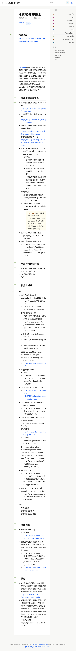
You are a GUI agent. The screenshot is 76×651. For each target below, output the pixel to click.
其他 (56, 60)
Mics (72, 30)
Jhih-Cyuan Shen (68, 39)
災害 (28, 23)
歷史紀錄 (21, 22)
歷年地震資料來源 (60, 50)
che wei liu (70, 36)
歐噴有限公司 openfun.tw (40, 644)
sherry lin (71, 23)
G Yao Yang (70, 42)
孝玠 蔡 (71, 27)
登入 (72, 3)
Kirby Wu (71, 14)
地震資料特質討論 (60, 53)
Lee (73, 17)
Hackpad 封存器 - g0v (11, 2)
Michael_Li (70, 20)
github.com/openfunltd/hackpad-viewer (38, 647)
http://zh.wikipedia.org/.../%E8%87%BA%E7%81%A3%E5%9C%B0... (33, 142)
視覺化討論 (58, 55)
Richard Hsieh (69, 33)
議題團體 (57, 57)
